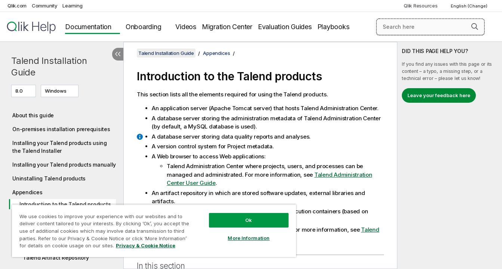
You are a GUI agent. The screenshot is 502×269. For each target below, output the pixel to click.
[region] (154, 230)
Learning (72, 6)
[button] (474, 26)
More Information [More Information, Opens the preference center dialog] (249, 238)
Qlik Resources (421, 6)
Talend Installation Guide (49, 66)
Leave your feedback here (438, 95)
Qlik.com (17, 6)
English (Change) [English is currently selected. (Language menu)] (470, 6)
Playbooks (333, 27)
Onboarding (143, 27)
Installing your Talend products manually (64, 164)
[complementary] (449, 155)
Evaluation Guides (285, 27)
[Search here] (430, 27)
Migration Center (227, 27)
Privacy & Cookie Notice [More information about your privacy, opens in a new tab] (145, 245)
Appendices (27, 192)
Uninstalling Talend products (49, 178)
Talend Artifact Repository (56, 257)
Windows (56, 91)
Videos (185, 27)
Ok (248, 220)
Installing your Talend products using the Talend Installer (59, 147)
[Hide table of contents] (117, 54)
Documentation (88, 27)
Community (45, 6)
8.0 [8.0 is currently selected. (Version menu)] (19, 91)
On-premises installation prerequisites (61, 129)
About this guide (33, 115)
